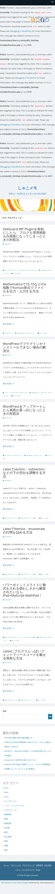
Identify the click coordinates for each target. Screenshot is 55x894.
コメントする (16, 273)
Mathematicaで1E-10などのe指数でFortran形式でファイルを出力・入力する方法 (24, 287)
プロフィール (15, 865)
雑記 (6, 850)
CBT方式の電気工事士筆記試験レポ (18, 738)
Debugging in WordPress (21, 31)
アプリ (45, 637)
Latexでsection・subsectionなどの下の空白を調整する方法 (24, 472)
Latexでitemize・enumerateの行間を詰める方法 (24, 530)
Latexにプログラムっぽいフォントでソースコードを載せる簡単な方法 (24, 654)
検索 (4, 711)
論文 (34, 518)
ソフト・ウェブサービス (21, 270)
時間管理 (7, 823)
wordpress (44, 270)
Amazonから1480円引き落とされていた (20, 760)
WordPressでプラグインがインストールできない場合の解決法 (24, 347)
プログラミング (32, 270)
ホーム (6, 865)
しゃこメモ (27, 188)
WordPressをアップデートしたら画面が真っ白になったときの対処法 (24, 410)
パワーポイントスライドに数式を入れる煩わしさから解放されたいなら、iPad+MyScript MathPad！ (24, 590)
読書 (6, 845)
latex (5, 518)
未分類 (33, 637)
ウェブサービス (8, 270)
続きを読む (13, 324)
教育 (6, 819)
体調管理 (7, 814)
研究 (6, 832)
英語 (6, 841)
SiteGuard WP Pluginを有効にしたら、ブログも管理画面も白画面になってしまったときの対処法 (24, 234)
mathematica (21, 333)
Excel (6, 788)
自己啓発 (7, 836)
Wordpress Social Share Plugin (15, 882)
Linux (6, 796)
